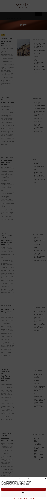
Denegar (23, 492)
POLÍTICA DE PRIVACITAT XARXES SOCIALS (27, 498)
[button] (45, 478)
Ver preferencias (23, 495)
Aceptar (23, 489)
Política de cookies (16, 498)
